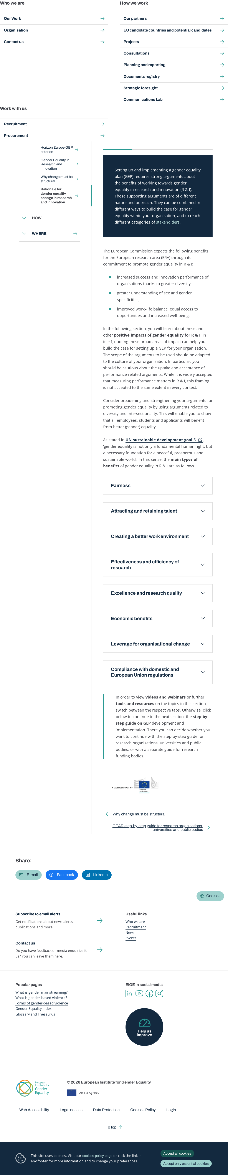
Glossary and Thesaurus (35, 1014)
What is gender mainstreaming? (41, 992)
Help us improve (144, 1033)
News (130, 932)
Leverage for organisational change (150, 644)
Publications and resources (82, 13)
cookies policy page (97, 1156)
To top (111, 1127)
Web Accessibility (34, 1110)
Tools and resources (194, 140)
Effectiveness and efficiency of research (145, 564)
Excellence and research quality (146, 593)
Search (219, 13)
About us (202, 13)
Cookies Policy (143, 1110)
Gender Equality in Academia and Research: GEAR (136, 39)
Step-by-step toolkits (83, 39)
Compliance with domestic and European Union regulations (145, 672)
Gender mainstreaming (109, 13)
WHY (179, 39)
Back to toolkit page (45, 102)
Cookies (213, 896)
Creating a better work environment (150, 536)
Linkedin (129, 993)
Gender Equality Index (156, 13)
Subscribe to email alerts (37, 914)
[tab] (117, 142)
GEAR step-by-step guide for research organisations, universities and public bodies (154, 829)
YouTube (139, 993)
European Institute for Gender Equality (22, 13)
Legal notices (71, 1110)
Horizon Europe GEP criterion (56, 150)
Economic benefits (131, 618)
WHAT (37, 120)
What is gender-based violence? (41, 997)
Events (131, 938)
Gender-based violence (134, 13)
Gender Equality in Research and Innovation (54, 164)
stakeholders (168, 222)
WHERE (39, 233)
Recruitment (136, 927)
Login (171, 1110)
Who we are (135, 921)
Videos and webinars (153, 140)
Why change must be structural (56, 179)
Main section (117, 140)
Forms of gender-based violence (41, 1003)
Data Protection (106, 1110)
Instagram (159, 993)
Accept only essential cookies (186, 1163)
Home (24, 39)
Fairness (121, 485)
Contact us (25, 943)
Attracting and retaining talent (144, 511)
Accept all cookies (177, 1153)
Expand (24, 120)
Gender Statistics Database (180, 13)
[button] (28, 875)
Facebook (149, 993)
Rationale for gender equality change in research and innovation (56, 196)
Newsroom (59, 13)
